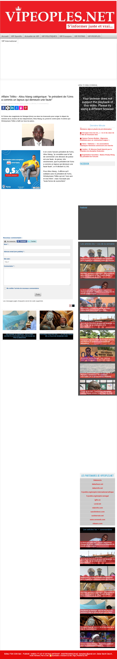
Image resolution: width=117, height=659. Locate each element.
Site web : (7, 259)
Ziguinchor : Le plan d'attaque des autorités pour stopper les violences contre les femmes (97, 259)
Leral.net (97, 504)
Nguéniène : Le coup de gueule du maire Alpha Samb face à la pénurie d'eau (95, 309)
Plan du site (44, 655)
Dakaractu (98, 480)
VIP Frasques (66, 36)
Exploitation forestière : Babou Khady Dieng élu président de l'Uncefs (97, 156)
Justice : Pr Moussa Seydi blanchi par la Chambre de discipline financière (96, 151)
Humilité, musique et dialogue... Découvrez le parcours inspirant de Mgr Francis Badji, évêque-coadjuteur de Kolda (97, 275)
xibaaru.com (97, 523)
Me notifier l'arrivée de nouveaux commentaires (23, 288)
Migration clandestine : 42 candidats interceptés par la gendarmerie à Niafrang (96, 375)
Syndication (55, 655)
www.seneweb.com (97, 520)
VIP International (9, 41)
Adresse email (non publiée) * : (14, 251)
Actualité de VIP (32, 36)
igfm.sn (98, 500)
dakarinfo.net (97, 488)
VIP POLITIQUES (49, 36)
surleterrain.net (98, 516)
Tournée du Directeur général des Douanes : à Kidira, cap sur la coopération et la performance (97, 325)
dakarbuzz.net (97, 484)
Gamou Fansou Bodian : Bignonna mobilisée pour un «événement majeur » (94, 140)
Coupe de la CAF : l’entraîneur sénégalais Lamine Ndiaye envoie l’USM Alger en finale (97, 392)
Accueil (5, 36)
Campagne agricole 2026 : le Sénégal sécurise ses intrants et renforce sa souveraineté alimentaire (97, 341)
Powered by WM (82, 655)
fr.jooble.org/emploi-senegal (97, 496)
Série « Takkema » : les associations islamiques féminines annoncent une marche (96, 145)
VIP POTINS (79, 36)
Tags (74, 655)
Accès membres (35, 655)
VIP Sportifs (16, 36)
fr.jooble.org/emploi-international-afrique (97, 492)
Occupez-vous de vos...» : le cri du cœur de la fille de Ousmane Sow (56, 335)
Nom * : (6, 244)
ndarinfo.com (97, 508)
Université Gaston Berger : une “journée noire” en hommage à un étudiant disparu (96, 359)
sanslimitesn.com (98, 512)
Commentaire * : (9, 266)
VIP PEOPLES (94, 36)
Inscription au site (66, 655)
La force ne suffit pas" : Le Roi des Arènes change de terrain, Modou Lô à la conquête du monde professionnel (97, 291)
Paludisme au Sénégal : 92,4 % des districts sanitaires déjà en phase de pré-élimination (19, 336)
